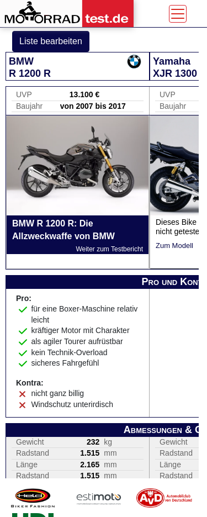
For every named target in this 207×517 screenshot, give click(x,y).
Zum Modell (174, 245)
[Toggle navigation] (178, 14)
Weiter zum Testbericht (109, 249)
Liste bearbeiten (50, 41)
